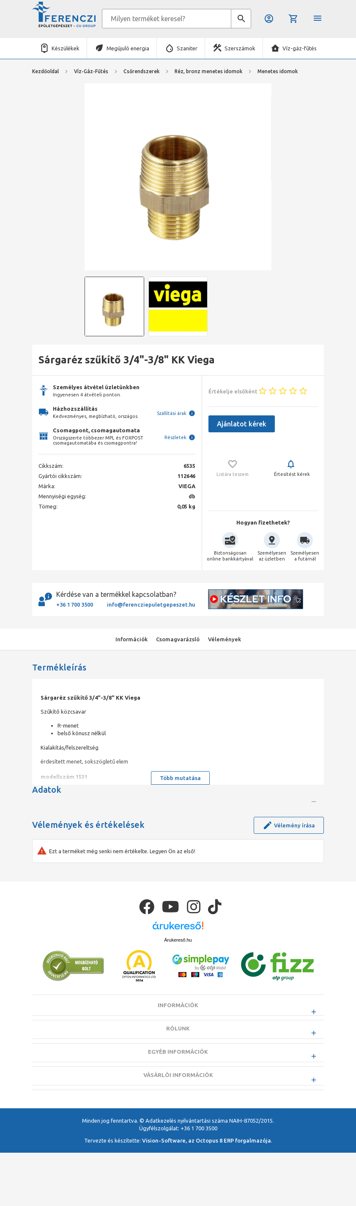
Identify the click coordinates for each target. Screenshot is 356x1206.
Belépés (269, 19)
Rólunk (178, 1103)
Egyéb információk (178, 1126)
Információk (178, 1079)
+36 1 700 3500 (74, 604)
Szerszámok (240, 48)
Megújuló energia (128, 48)
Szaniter (187, 48)
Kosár (293, 19)
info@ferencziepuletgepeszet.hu (151, 604)
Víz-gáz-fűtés (299, 48)
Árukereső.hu (178, 1014)
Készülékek (65, 48)
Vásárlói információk (178, 1149)
